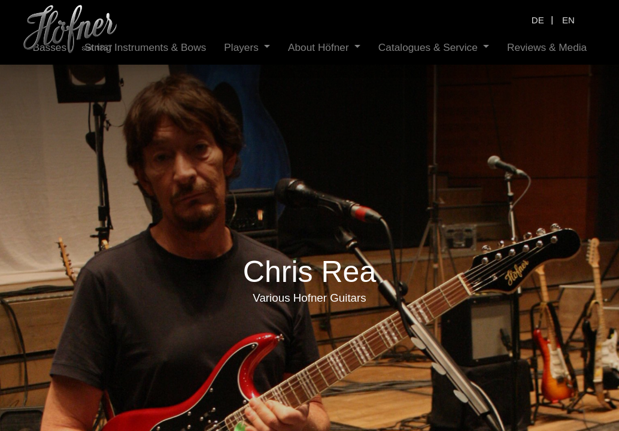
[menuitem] (120, 47)
